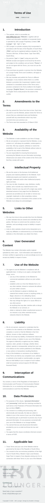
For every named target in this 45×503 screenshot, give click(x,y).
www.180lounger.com (13, 37)
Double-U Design (34, 501)
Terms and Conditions (10, 475)
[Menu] (40, 3)
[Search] (36, 3)
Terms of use (7, 473)
